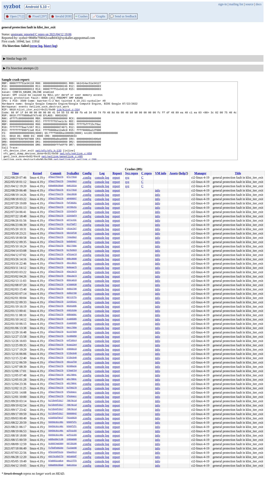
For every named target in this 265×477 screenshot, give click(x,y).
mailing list (236, 4)
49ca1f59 (72, 362)
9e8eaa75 (72, 267)
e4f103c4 (72, 340)
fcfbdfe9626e (55, 448)
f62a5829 (72, 418)
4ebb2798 (72, 289)
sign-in (222, 4)
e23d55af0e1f (55, 418)
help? (183, 173)
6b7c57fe (72, 297)
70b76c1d (72, 400)
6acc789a (72, 327)
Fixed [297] (37, 16)
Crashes (81, 16)
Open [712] (14, 16)
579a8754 (72, 370)
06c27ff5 (72, 461)
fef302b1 (72, 203)
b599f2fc (72, 422)
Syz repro (131, 173)
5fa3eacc (72, 392)
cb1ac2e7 (72, 228)
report (116, 177)
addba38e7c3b (55, 439)
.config (86, 177)
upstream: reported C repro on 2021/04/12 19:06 (41, 34)
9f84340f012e (55, 452)
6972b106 (72, 443)
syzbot (12, 6)
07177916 (72, 177)
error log (36, 45)
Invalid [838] (61, 16)
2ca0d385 (72, 319)
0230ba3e (72, 366)
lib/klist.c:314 (68, 115)
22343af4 (72, 211)
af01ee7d (72, 254)
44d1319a (72, 310)
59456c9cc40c (55, 422)
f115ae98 (72, 448)
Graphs (98, 16)
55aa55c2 (72, 452)
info (157, 190)
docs (258, 4)
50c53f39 (72, 233)
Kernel (37, 173)
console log (102, 177)
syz (127, 177)
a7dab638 (72, 284)
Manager (200, 173)
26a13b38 (72, 194)
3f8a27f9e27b (55, 177)
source (249, 4)
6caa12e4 (72, 345)
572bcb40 (72, 353)
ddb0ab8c (72, 314)
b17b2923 (72, 250)
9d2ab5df (72, 456)
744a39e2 (72, 181)
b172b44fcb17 (55, 400)
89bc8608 (72, 259)
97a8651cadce (55, 461)
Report (117, 173)
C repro (146, 173)
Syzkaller (73, 173)
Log (102, 173)
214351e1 (72, 302)
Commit (55, 173)
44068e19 (72, 349)
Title (238, 173)
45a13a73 (72, 271)
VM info (160, 173)
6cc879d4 (72, 332)
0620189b (72, 306)
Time (15, 173)
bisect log (50, 45)
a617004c (72, 375)
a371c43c (72, 220)
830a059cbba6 (55, 185)
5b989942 (72, 413)
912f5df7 (72, 224)
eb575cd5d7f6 (55, 456)
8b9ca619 (72, 280)
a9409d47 (72, 198)
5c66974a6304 (55, 443)
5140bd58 (72, 336)
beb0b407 (72, 241)
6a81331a (72, 185)
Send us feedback (123, 16)
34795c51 (72, 207)
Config (86, 173)
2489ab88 (72, 439)
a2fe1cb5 (72, 431)
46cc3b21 (72, 263)
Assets (174, 173)
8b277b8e (72, 246)
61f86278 (72, 388)
